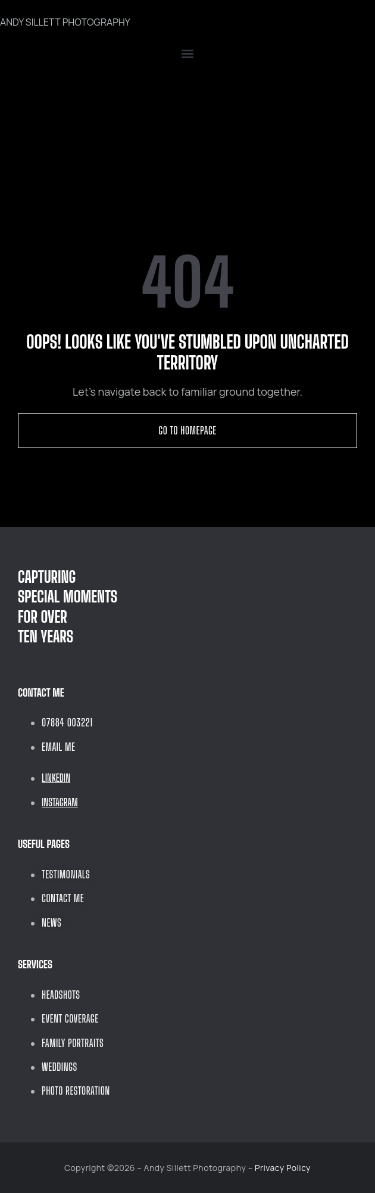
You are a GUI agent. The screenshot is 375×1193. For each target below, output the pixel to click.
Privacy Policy (283, 1167)
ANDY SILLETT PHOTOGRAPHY (65, 22)
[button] (187, 54)
